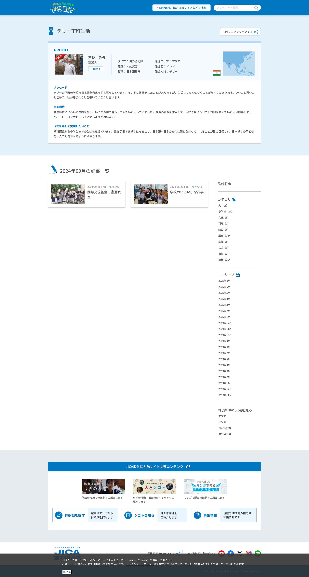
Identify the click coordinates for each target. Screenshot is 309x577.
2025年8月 (224, 280)
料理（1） (224, 223)
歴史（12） (224, 235)
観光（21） (224, 259)
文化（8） (224, 217)
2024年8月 (224, 347)
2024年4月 (224, 365)
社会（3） (224, 247)
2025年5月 (224, 293)
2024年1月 (224, 383)
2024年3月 (224, 371)
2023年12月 (225, 389)
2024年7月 (224, 353)
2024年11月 (225, 329)
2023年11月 (225, 395)
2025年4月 (224, 299)
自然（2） (224, 253)
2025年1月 (224, 317)
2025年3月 (224, 305)
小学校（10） (226, 211)
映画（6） (224, 229)
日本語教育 (224, 428)
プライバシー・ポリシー (140, 564)
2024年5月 (224, 359)
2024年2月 (224, 377)
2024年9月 (224, 341)
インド (222, 422)
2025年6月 (224, 287)
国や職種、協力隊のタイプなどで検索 (182, 8)
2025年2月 (224, 311)
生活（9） (224, 241)
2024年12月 (225, 323)
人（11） (223, 205)
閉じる (67, 572)
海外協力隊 (224, 434)
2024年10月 (225, 335)
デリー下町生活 (73, 30)
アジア (222, 416)
